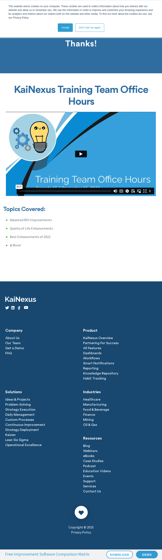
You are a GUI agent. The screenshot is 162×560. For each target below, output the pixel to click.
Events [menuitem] (88, 476)
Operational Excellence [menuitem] (23, 445)
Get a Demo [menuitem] (14, 348)
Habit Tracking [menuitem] (94, 378)
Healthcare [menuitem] (91, 399)
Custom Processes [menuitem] (19, 419)
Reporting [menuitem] (91, 368)
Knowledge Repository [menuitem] (100, 373)
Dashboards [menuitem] (92, 353)
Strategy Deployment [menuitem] (22, 430)
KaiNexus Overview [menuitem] (98, 338)
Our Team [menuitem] (13, 343)
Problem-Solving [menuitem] (18, 404)
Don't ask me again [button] (89, 27)
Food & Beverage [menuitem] (96, 409)
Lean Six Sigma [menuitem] (16, 440)
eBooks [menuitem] (88, 456)
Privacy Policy (81, 532)
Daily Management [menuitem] (20, 414)
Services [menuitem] (89, 486)
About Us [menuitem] (12, 338)
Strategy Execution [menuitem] (20, 409)
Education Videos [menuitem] (97, 471)
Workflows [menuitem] (91, 358)
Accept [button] (65, 27)
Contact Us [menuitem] (92, 491)
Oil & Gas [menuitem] (90, 424)
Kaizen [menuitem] (10, 435)
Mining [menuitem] (88, 419)
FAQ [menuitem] (8, 353)
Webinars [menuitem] (90, 451)
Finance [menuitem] (89, 414)
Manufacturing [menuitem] (95, 404)
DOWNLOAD (119, 554)
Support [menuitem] (89, 481)
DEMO (147, 554)
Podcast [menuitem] (89, 466)
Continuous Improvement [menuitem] (25, 424)
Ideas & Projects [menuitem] (17, 399)
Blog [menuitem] (86, 446)
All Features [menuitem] (92, 348)
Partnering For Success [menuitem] (101, 343)
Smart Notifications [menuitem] (98, 363)
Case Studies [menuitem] (93, 461)
